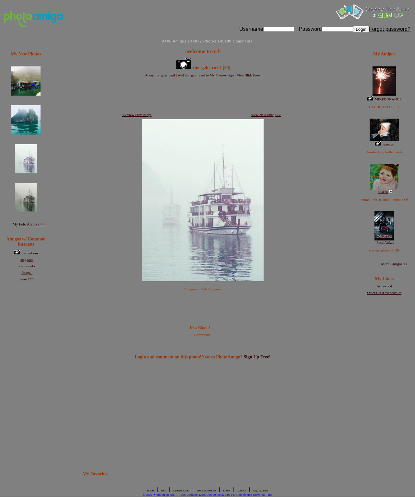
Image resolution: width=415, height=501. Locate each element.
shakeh (383, 192)
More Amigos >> (394, 264)
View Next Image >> (266, 115)
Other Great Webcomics (384, 293)
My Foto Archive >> (29, 224)
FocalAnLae (385, 242)
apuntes (388, 144)
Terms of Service (206, 490)
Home (150, 490)
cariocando (27, 266)
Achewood (384, 286)
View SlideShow (249, 75)
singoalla (26, 260)
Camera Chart (181, 490)
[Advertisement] (203, 95)
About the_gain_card (160, 75)
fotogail (26, 272)
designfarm (30, 253)
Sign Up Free (260, 490)
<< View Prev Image (136, 115)
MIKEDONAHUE (388, 99)
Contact (241, 490)
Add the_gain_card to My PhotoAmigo (206, 75)
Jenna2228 (27, 279)
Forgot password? (389, 29)
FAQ (163, 490)
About (226, 490)
